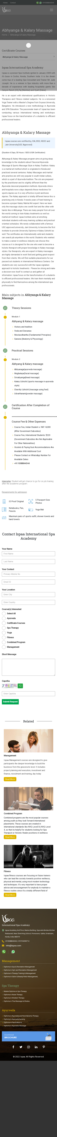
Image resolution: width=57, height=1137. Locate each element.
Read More (10, 779)
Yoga (9, 632)
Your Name (7, 549)
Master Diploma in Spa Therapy (15, 991)
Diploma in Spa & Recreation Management (19, 967)
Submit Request (10, 702)
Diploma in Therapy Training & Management (20, 973)
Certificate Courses (16, 623)
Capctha (6, 681)
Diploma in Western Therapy (14, 998)
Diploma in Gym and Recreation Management (20, 970)
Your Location (8, 590)
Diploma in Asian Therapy (13, 995)
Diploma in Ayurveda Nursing (14, 1019)
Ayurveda (11, 618)
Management (13, 647)
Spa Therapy (13, 628)
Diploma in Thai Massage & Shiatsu (17, 1001)
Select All (11, 613)
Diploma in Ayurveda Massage (15, 1026)
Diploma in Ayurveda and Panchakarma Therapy (21, 1016)
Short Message (9, 654)
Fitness (10, 637)
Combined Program (16, 642)
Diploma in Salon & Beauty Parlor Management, (21, 977)
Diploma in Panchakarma (13, 1022)
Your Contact (8, 569)
